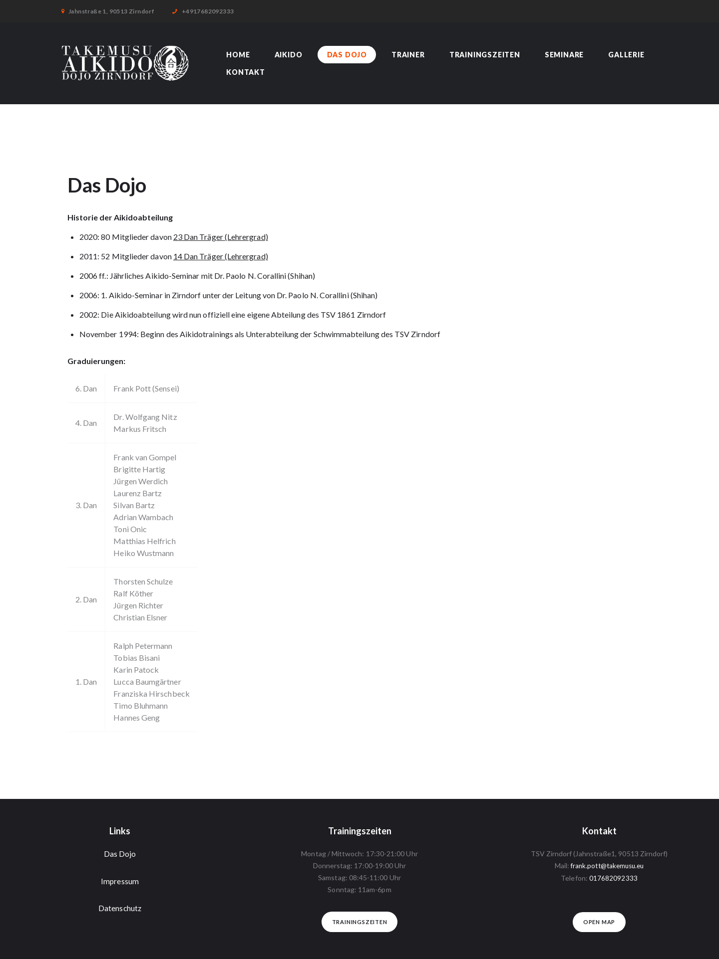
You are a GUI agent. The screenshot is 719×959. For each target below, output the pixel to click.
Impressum (120, 880)
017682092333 (613, 877)
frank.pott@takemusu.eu (607, 865)
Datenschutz (120, 908)
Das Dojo (120, 853)
